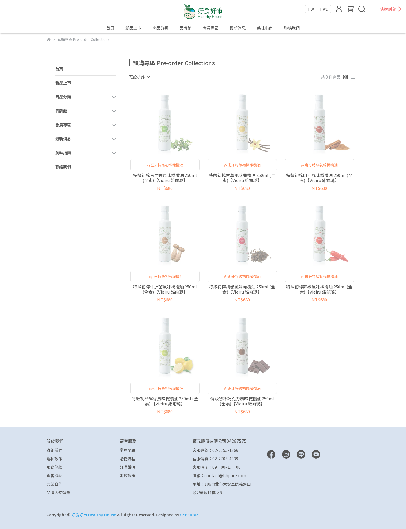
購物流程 (127, 458)
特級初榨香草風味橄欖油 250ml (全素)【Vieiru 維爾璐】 (242, 178)
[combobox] (139, 77)
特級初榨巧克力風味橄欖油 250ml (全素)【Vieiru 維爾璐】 (242, 401)
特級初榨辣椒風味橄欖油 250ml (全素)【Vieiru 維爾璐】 (319, 289)
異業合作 (54, 484)
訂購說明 (127, 467)
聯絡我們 (292, 28)
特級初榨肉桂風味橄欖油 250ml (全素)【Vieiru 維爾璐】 (319, 178)
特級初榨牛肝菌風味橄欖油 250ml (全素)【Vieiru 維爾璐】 (165, 289)
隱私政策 (54, 458)
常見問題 (127, 450)
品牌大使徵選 (58, 492)
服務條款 (54, 467)
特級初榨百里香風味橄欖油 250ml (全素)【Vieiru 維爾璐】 (165, 178)
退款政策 (127, 475)
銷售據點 (54, 475)
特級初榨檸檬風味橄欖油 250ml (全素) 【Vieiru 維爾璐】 (165, 401)
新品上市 (133, 28)
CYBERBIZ (189, 514)
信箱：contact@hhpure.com (219, 475)
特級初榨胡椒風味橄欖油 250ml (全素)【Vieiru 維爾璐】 (242, 289)
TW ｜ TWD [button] (318, 9)
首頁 (110, 28)
